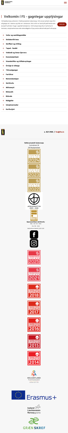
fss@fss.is (60, 132)
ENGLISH (62, 24)
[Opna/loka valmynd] (65, 2)
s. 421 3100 (48, 132)
